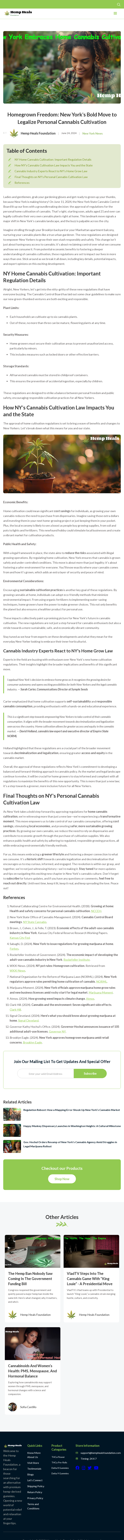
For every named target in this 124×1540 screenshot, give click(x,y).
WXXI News (17, 970)
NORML (101, 981)
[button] (115, 14)
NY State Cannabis (34, 922)
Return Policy (34, 1492)
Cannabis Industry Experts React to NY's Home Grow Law (51, 171)
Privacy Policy (35, 1498)
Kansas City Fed (20, 937)
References (22, 182)
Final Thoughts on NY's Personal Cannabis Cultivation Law (51, 177)
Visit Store (33, 1462)
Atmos (90, 998)
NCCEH (96, 911)
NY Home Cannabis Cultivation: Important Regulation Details (53, 159)
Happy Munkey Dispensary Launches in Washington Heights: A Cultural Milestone (72, 1125)
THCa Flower (58, 1457)
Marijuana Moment (101, 992)
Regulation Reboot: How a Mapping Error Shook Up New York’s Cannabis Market (71, 1109)
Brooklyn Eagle (32, 1042)
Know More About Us (34, 1454)
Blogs (30, 1474)
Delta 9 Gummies (60, 1473)
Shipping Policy (35, 1486)
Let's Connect (34, 1480)
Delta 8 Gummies (60, 1468)
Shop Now (62, 1179)
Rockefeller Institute (76, 959)
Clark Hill (15, 1009)
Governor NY (57, 1031)
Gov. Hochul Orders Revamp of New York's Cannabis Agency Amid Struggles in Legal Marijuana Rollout (70, 1144)
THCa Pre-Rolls (59, 1462)
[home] (18, 13)
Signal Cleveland (28, 1020)
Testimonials (34, 1468)
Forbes (14, 948)
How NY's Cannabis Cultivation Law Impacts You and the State (54, 165)
